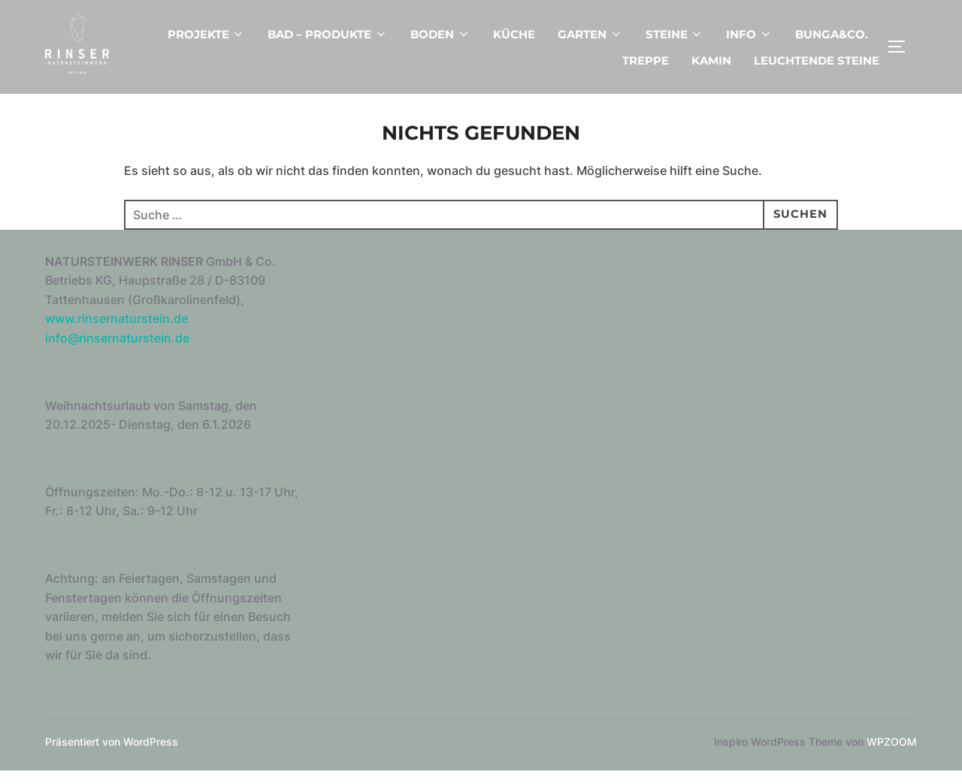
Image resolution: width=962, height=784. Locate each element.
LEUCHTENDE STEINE (816, 60)
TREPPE (645, 60)
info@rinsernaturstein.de (117, 351)
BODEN (440, 34)
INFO (749, 34)
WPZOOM (892, 755)
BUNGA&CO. (831, 34)
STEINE (675, 34)
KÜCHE (514, 34)
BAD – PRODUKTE (328, 34)
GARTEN (590, 34)
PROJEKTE (207, 34)
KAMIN (711, 60)
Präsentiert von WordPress (111, 755)
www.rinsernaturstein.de (116, 331)
